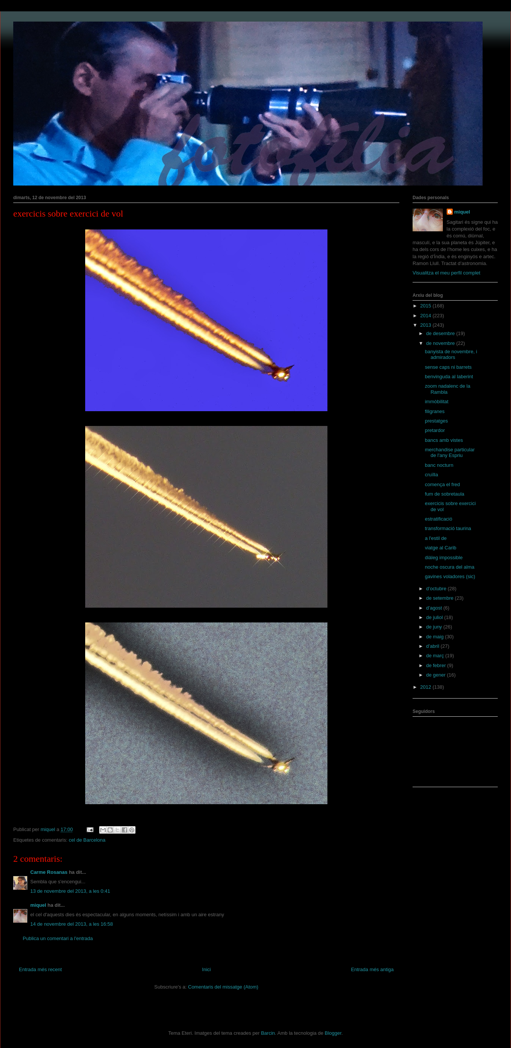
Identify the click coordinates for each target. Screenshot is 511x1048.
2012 (426, 687)
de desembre (441, 333)
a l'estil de (435, 538)
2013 (426, 325)
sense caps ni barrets (448, 367)
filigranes (434, 411)
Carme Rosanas (48, 872)
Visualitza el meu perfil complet (446, 273)
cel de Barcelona (87, 840)
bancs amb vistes (444, 440)
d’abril (433, 646)
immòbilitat (436, 401)
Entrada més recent (40, 969)
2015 (426, 306)
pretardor (435, 430)
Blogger (333, 1033)
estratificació (438, 519)
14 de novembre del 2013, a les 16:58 (71, 924)
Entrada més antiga (372, 969)
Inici (206, 969)
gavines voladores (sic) (450, 576)
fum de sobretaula (444, 494)
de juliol (435, 617)
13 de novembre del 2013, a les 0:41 (70, 891)
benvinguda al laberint (449, 376)
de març (436, 655)
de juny (435, 627)
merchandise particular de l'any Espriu (450, 452)
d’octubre (437, 588)
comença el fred (442, 484)
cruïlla (431, 474)
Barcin (268, 1033)
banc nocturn (439, 465)
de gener (436, 675)
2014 (426, 315)
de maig (435, 636)
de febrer (436, 665)
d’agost (435, 608)
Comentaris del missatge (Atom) (223, 987)
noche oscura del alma (449, 567)
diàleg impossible (444, 557)
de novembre (441, 343)
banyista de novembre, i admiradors (451, 354)
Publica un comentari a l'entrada (58, 938)
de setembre (440, 598)
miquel (38, 905)
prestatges (436, 421)
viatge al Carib (440, 548)
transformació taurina (448, 528)
